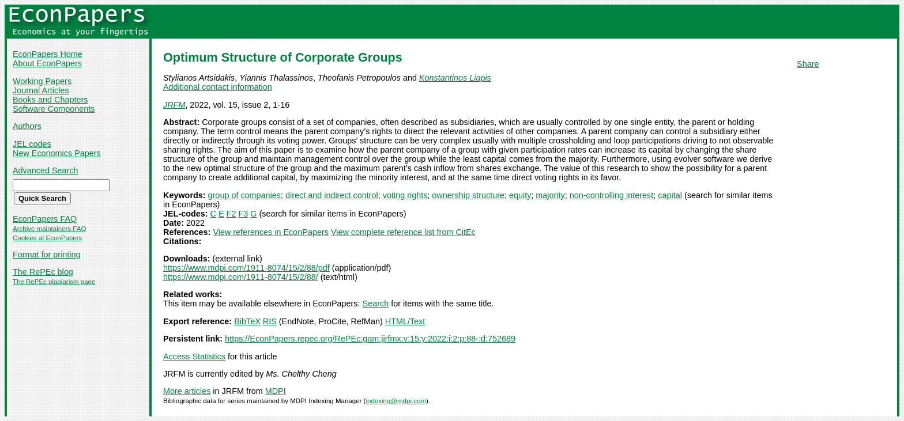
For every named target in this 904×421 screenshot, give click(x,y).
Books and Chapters (50, 99)
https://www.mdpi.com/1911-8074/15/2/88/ (240, 277)
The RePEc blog (43, 271)
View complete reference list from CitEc (403, 232)
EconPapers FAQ (45, 218)
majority (550, 195)
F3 (243, 213)
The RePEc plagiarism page (54, 281)
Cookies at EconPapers (47, 237)
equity (520, 195)
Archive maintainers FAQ (49, 228)
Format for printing (47, 254)
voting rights (405, 195)
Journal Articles (41, 90)
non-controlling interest (612, 195)
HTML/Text (405, 321)
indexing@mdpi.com (396, 400)
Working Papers (42, 81)
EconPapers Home (47, 54)
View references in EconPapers (271, 232)
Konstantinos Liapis (455, 77)
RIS (270, 321)
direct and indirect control (331, 195)
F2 (231, 213)
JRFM (174, 104)
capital (670, 195)
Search (376, 303)
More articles (186, 391)
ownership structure (468, 195)
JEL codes (32, 144)
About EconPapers (47, 63)
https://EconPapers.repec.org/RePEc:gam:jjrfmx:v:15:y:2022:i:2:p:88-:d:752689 (370, 338)
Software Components (54, 108)
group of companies (244, 195)
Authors (27, 126)
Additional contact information (217, 87)
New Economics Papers (57, 153)
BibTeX (247, 321)
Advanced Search (45, 170)
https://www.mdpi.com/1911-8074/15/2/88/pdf (246, 267)
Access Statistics (194, 356)
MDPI (275, 391)
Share (808, 64)
